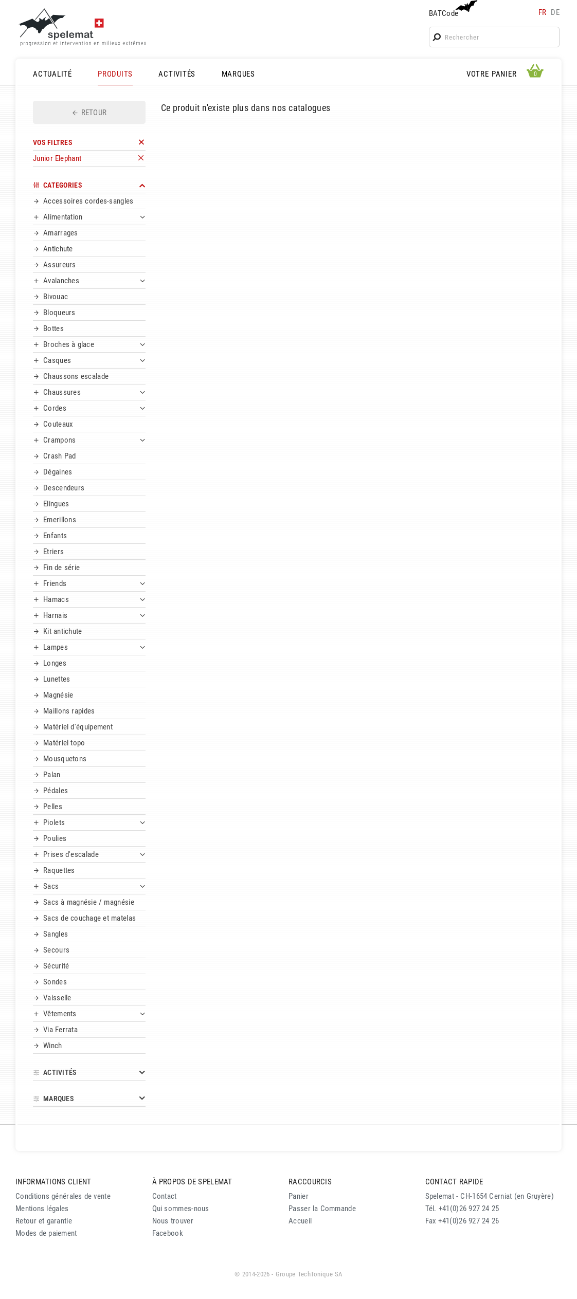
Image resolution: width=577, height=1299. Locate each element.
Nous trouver (172, 1220)
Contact (164, 1196)
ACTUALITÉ (52, 74)
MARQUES (238, 74)
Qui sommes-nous (180, 1208)
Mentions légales (42, 1208)
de (555, 12)
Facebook (167, 1233)
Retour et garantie (43, 1220)
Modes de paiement (46, 1233)
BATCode (452, 9)
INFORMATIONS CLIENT (53, 1181)
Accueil (300, 1220)
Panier (298, 1196)
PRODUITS (115, 74)
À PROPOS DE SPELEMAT (192, 1181)
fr (542, 12)
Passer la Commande (322, 1208)
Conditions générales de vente (63, 1196)
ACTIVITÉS (176, 74)
